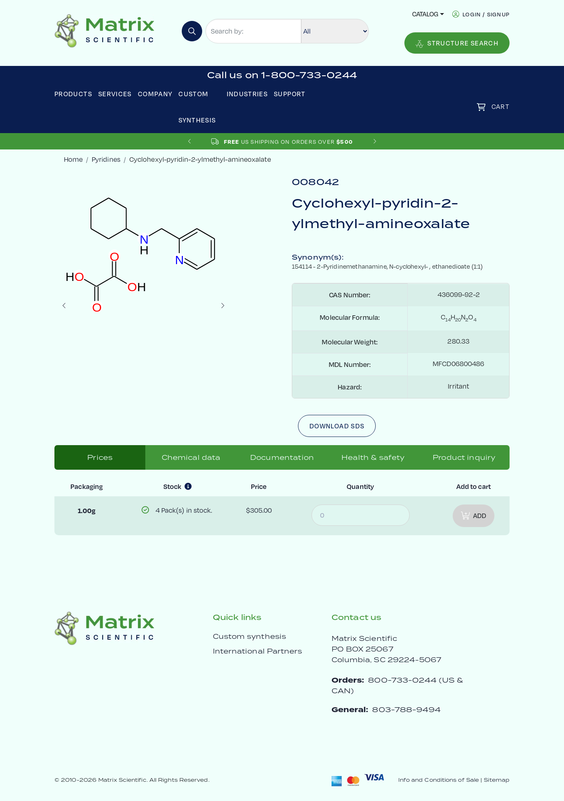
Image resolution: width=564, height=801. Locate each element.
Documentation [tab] (282, 457)
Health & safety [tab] (372, 457)
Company (155, 94)
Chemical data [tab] (191, 457)
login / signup (486, 14)
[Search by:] (253, 31)
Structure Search (457, 43)
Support (290, 94)
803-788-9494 (406, 709)
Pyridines (106, 159)
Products (73, 94)
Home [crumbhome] (73, 159)
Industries (247, 94)
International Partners (257, 651)
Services (115, 94)
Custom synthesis (249, 636)
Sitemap (497, 779)
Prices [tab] (100, 457)
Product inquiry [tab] (464, 457)
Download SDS (336, 426)
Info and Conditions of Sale (438, 779)
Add (473, 515)
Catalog (425, 14)
